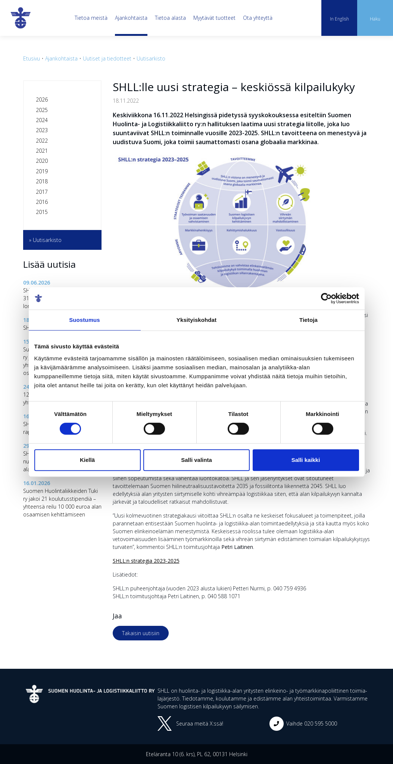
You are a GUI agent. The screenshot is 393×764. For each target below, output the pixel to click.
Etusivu (31, 58)
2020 (42, 160)
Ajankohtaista (131, 17)
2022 (42, 140)
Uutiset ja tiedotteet (107, 58)
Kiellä (87, 460)
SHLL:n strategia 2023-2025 (146, 560)
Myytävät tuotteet (214, 17)
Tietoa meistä (91, 17)
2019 (42, 171)
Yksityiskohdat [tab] (196, 320)
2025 (42, 110)
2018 (42, 181)
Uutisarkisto (151, 58)
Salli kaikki (305, 460)
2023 (42, 130)
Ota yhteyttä (257, 17)
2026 (42, 99)
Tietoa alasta (170, 17)
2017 (42, 191)
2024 (42, 120)
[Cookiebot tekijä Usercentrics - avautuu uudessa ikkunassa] (326, 298)
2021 (42, 150)
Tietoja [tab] (308, 320)
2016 (42, 201)
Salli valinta (196, 460)
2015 (42, 211)
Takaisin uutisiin (140, 633)
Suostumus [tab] (84, 320)
